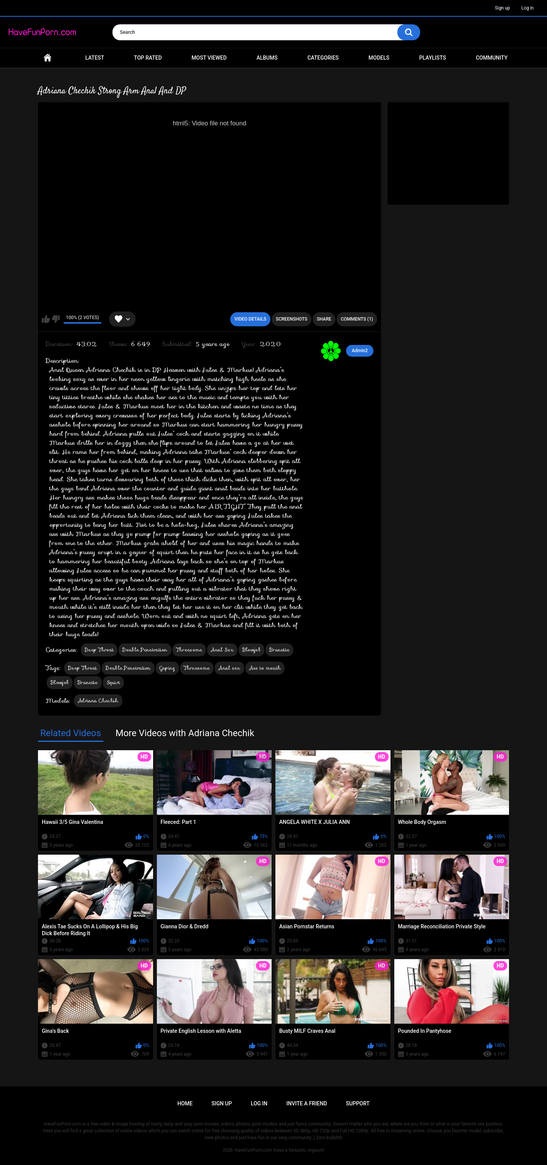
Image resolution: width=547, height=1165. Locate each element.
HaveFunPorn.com (253, 1150)
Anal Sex (222, 649)
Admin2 (360, 350)
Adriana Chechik (98, 700)
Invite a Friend (306, 1103)
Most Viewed (208, 58)
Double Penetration (144, 649)
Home (47, 58)
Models (378, 58)
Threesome (189, 649)
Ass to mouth (265, 668)
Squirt (113, 682)
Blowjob (251, 649)
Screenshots (291, 319)
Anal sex (229, 668)
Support (358, 1103)
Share (324, 319)
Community (491, 58)
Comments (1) (357, 319)
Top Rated (148, 58)
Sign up (502, 8)
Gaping (167, 668)
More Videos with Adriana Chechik (184, 733)
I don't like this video (56, 319)
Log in (527, 8)
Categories (322, 58)
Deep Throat (99, 649)
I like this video (46, 319)
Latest (94, 58)
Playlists (432, 58)
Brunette (279, 649)
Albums (267, 58)
